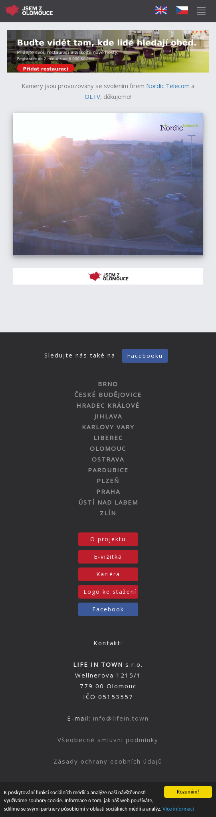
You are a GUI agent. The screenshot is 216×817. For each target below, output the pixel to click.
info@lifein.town (121, 718)
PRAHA (108, 491)
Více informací (178, 808)
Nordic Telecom (168, 86)
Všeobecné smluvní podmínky (108, 740)
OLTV (92, 96)
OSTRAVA (108, 459)
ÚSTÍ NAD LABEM (108, 502)
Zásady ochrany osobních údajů (108, 761)
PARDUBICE (108, 470)
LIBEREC (108, 438)
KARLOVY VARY (108, 427)
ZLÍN (108, 513)
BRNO (108, 384)
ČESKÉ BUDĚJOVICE (108, 395)
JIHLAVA (108, 416)
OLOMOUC (108, 448)
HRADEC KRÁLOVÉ (108, 405)
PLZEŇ (108, 481)
